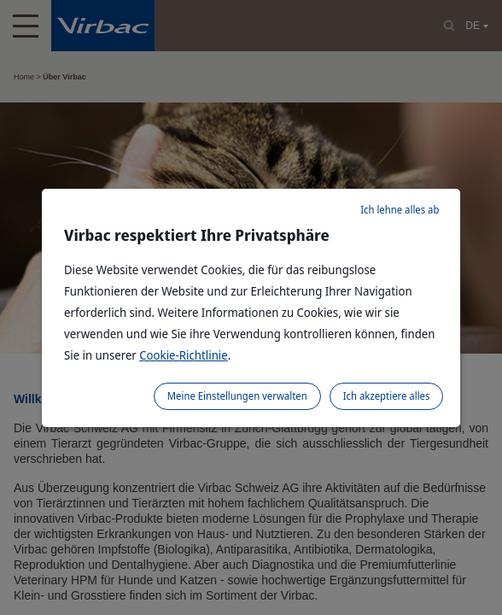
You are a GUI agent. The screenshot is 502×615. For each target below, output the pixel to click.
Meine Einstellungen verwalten (237, 396)
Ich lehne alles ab (399, 209)
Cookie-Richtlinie (183, 355)
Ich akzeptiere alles (386, 396)
